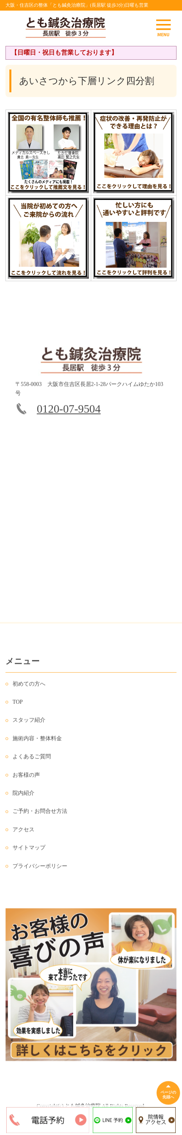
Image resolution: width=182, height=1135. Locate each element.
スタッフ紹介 (29, 724)
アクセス (23, 834)
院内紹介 (23, 797)
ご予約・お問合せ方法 (40, 815)
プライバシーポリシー (40, 870)
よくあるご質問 (32, 760)
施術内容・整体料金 (37, 742)
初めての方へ (29, 688)
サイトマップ (29, 852)
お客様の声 (26, 779)
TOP (18, 706)
